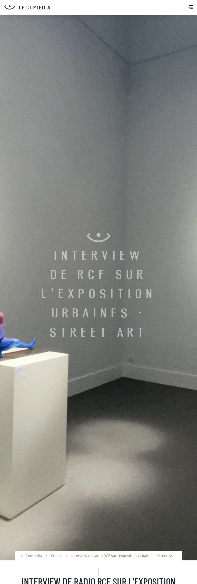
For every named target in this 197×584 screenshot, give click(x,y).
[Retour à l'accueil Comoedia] (100, 7)
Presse (56, 555)
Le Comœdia (31, 555)
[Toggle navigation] (191, 8)
